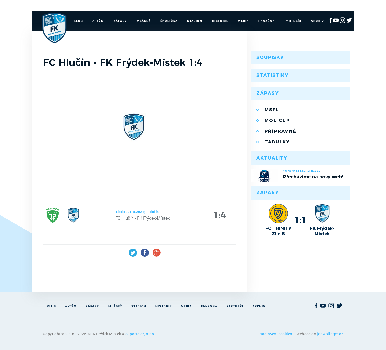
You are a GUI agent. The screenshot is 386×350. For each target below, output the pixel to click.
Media (186, 306)
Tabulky (277, 142)
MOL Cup (277, 120)
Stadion (194, 21)
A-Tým (98, 21)
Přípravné (281, 131)
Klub (78, 21)
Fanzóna (266, 21)
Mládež (144, 21)
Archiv (317, 21)
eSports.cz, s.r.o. (140, 333)
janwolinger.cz (330, 333)
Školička (169, 21)
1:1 (300, 220)
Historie (220, 21)
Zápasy (120, 21)
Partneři (293, 21)
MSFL (272, 109)
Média (243, 21)
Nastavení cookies (276, 333)
